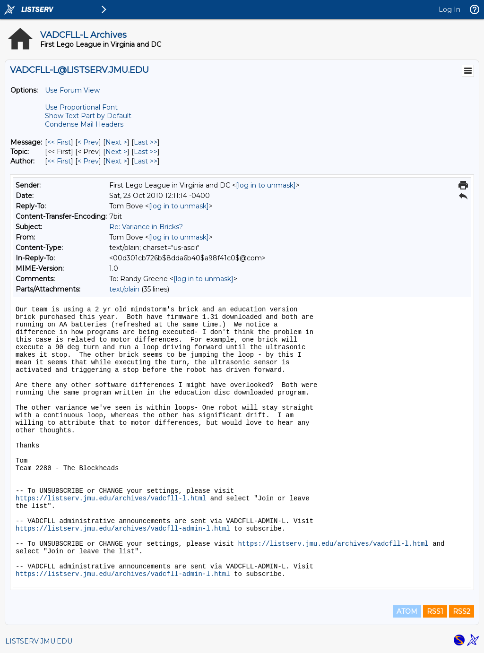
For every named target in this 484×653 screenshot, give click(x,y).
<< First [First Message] (59, 142)
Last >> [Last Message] (145, 142)
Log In (449, 9)
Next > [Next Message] (116, 142)
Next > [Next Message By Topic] (116, 151)
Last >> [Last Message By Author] (145, 161)
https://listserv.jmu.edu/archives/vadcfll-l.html (111, 498)
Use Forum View (72, 90)
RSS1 (435, 611)
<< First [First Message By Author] (59, 161)
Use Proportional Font (81, 107)
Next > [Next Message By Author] (116, 161)
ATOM (407, 611)
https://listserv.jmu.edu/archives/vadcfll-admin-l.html (123, 529)
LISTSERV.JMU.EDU (38, 641)
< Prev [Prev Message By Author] (88, 161)
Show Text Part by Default (88, 116)
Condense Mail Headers (84, 124)
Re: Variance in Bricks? (146, 227)
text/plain (124, 289)
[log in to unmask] (266, 185)
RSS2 (461, 611)
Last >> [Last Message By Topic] (145, 151)
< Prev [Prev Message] (88, 142)
